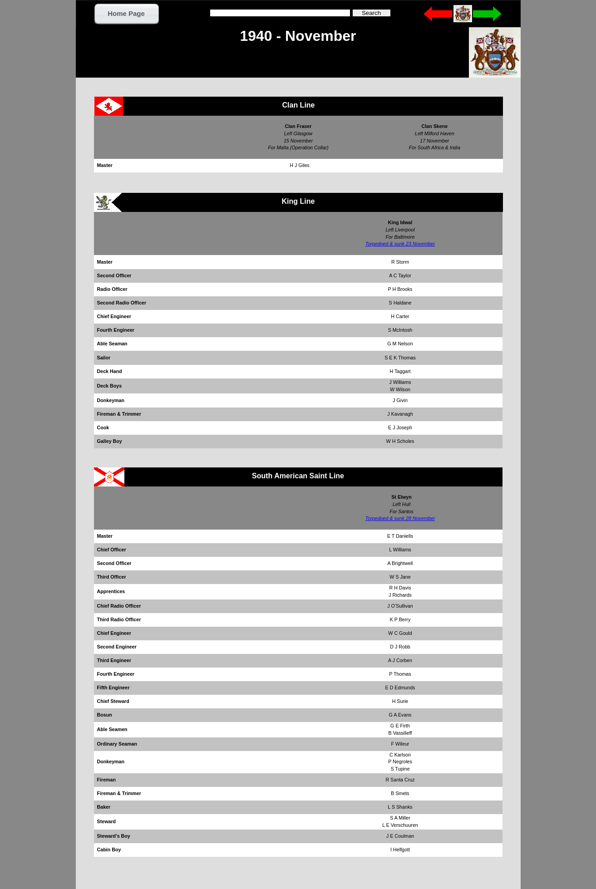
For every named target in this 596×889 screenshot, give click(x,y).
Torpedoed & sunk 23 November (400, 243)
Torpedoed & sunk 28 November (400, 518)
